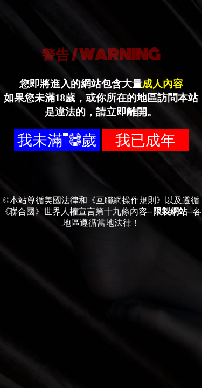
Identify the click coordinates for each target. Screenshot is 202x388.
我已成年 (145, 140)
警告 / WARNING (100, 54)
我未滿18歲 (56, 140)
